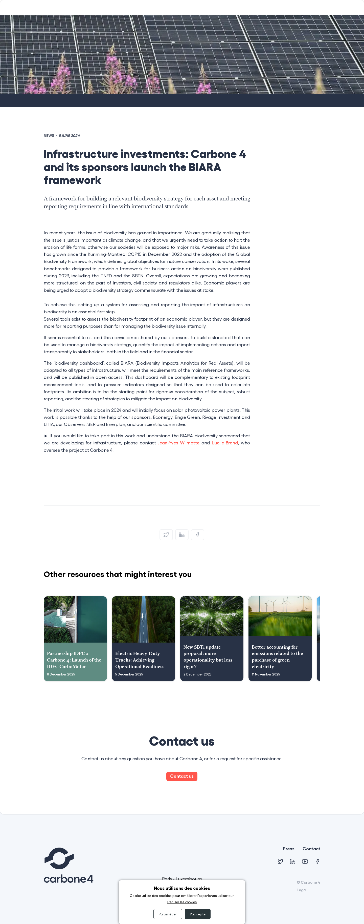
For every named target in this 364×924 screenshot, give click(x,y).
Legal (301, 890)
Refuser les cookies (182, 902)
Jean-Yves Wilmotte (179, 442)
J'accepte (198, 914)
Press (288, 849)
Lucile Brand (225, 442)
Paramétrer (168, 914)
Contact (311, 849)
